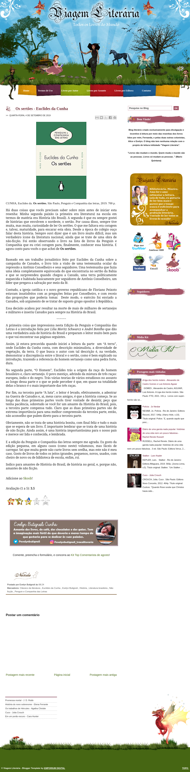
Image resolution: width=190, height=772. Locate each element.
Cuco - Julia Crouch (151, 475)
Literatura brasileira (98, 588)
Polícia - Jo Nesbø (151, 406)
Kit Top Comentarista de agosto (90, 555)
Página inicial (62, 674)
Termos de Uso (45, 90)
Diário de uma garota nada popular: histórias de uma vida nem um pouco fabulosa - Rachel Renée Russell (163, 433)
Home (26, 90)
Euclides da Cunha (51, 588)
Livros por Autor (70, 90)
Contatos (146, 90)
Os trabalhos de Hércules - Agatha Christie (25, 708)
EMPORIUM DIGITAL (54, 768)
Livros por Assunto (97, 90)
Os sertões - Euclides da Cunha (42, 108)
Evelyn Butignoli (70, 588)
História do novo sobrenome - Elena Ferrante (26, 704)
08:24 (41, 584)
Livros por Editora (124, 90)
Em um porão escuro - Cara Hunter (22, 716)
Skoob (27, 478)
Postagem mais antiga (103, 674)
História (83, 588)
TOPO (185, 768)
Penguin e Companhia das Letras (31, 591)
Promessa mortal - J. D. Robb (19, 700)
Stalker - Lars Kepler (152, 456)
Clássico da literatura (30, 588)
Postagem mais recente (20, 674)
